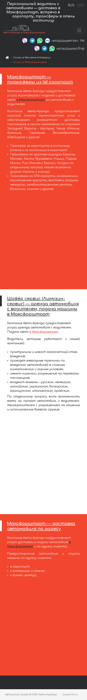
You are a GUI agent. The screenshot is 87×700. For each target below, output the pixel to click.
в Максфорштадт (31, 99)
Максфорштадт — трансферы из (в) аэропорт (40, 79)
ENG (80, 5)
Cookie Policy (70, 694)
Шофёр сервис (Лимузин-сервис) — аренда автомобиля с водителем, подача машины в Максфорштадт (43, 306)
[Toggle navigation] (79, 30)
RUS (71, 5)
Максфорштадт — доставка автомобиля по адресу (41, 526)
